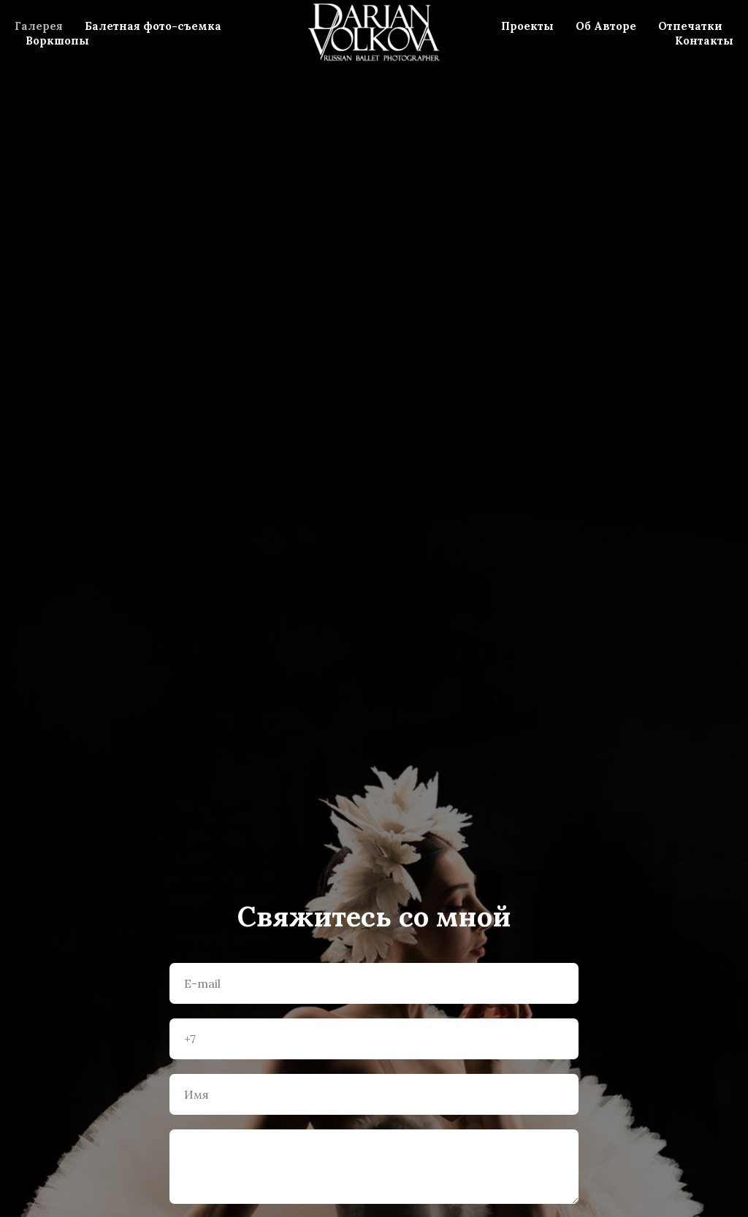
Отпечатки (690, 26)
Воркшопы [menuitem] (57, 40)
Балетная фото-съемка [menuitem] (153, 26)
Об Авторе (606, 26)
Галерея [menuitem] (39, 26)
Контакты (704, 40)
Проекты (527, 26)
